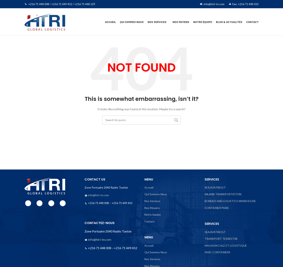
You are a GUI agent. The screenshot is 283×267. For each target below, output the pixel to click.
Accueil (148, 187)
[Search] (141, 120)
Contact (149, 221)
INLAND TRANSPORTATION (223, 194)
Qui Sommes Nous (155, 194)
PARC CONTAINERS (217, 252)
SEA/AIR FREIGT (215, 187)
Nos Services (152, 201)
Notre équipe (152, 214)
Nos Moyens (152, 208)
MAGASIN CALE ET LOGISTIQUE (226, 245)
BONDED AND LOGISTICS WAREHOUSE (230, 201)
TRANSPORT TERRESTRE (221, 238)
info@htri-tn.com (98, 195)
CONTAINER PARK (217, 208)
